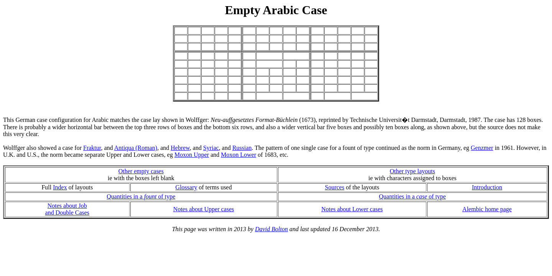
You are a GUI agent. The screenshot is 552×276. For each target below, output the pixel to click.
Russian (242, 148)
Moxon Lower (238, 154)
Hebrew (180, 148)
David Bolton (271, 229)
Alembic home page (487, 209)
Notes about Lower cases (352, 209)
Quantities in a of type (141, 196)
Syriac (211, 148)
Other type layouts (412, 171)
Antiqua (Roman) (135, 148)
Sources (334, 187)
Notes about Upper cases (203, 209)
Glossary (186, 187)
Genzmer (482, 148)
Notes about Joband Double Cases (67, 209)
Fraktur (92, 148)
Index (60, 187)
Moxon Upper (191, 154)
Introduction (487, 187)
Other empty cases (141, 171)
